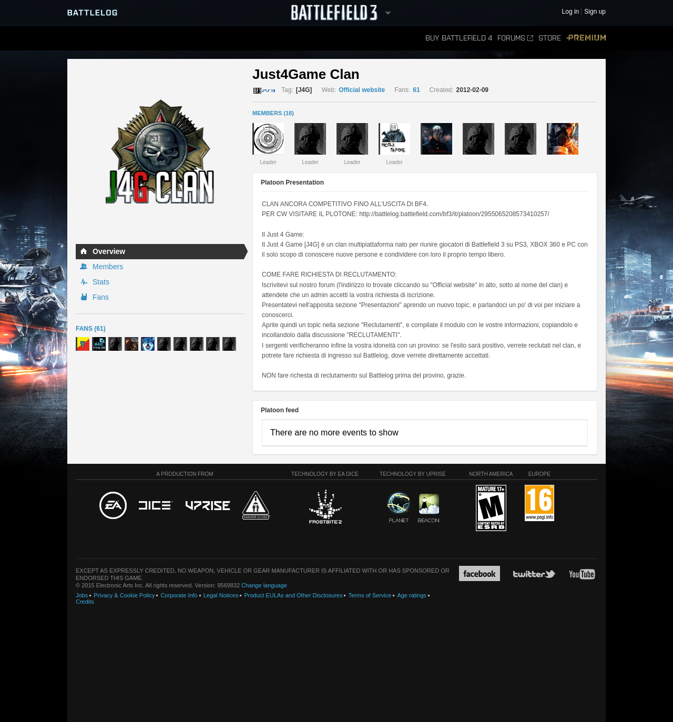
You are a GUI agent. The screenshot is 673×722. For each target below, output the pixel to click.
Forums (515, 38)
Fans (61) (91, 328)
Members (108, 266)
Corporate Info (178, 595)
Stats (101, 282)
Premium (586, 38)
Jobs (82, 595)
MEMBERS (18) (273, 113)
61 (416, 90)
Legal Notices (221, 595)
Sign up (595, 11)
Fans (101, 297)
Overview (109, 251)
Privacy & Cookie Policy (124, 595)
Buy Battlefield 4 (458, 38)
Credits (85, 601)
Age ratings (411, 595)
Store (549, 38)
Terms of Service (369, 595)
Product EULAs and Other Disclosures (293, 595)
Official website (362, 90)
